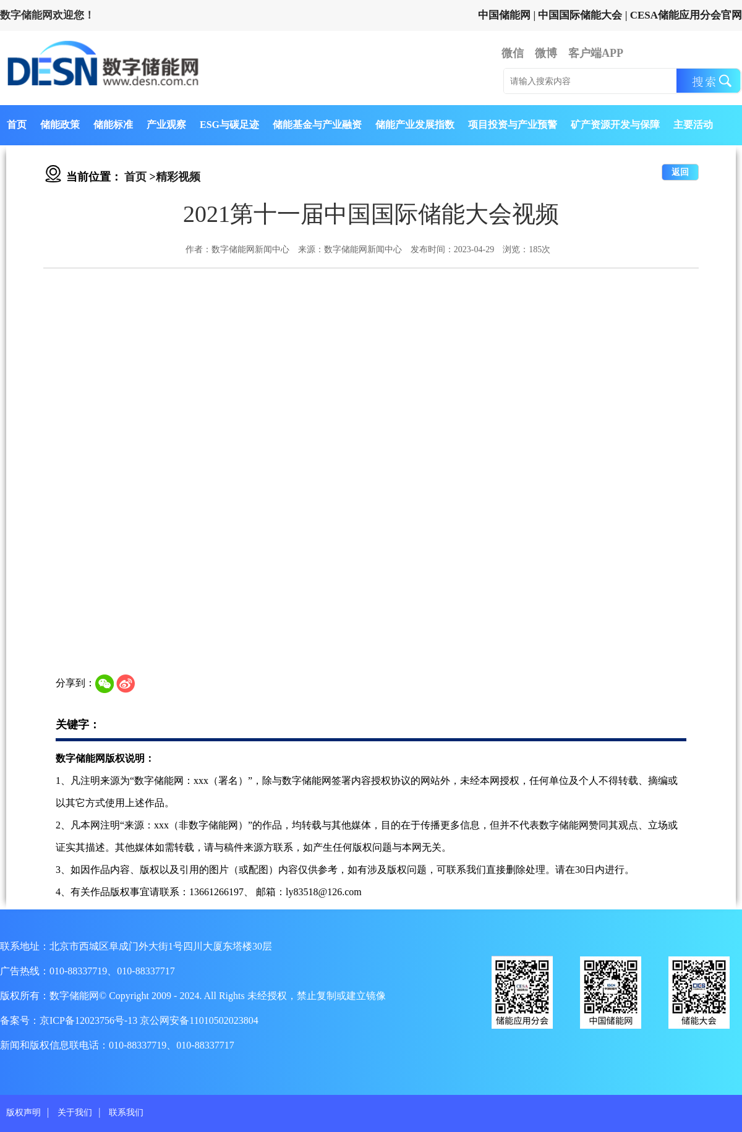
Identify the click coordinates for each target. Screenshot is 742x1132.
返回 (680, 172)
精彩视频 (178, 177)
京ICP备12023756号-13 (90, 1020)
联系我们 (126, 1112)
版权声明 (23, 1112)
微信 (512, 53)
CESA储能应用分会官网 (686, 15)
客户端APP (595, 53)
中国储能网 (504, 15)
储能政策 (60, 124)
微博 (546, 53)
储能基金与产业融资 (317, 124)
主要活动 (693, 124)
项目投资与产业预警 (512, 124)
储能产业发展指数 (414, 124)
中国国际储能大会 (580, 15)
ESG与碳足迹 (229, 124)
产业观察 (166, 124)
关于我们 (75, 1112)
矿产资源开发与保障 (615, 124)
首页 (17, 124)
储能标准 (113, 124)
